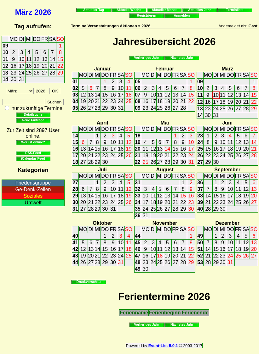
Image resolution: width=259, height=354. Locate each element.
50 (200, 242)
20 (45, 66)
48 (138, 262)
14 (52, 59)
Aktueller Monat (164, 10)
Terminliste (234, 10)
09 (5, 45)
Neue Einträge (33, 120)
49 (138, 269)
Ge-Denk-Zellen (33, 189)
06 (138, 88)
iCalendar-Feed (33, 158)
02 (75, 88)
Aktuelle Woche (129, 10)
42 (75, 249)
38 (200, 195)
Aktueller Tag (93, 10)
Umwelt (33, 202)
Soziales (33, 196)
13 (45, 59)
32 (138, 189)
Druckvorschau (89, 282)
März (23, 12)
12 (36, 59)
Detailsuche (33, 114)
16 (13, 66)
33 (138, 195)
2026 (42, 12)
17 (22, 66)
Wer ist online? (33, 142)
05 (75, 108)
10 (5, 52)
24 (22, 72)
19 (36, 66)
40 (200, 209)
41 (75, 242)
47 (138, 255)
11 (5, 59)
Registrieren (146, 15)
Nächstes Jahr (181, 57)
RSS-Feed (33, 153)
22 (60, 66)
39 (200, 202)
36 (138, 215)
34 (138, 202)
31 (22, 79)
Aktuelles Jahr (199, 10)
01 (75, 81)
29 (60, 72)
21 (52, 66)
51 (200, 249)
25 (29, 72)
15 (60, 59)
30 (13, 79)
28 (52, 72)
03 (75, 94)
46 (138, 249)
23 (13, 72)
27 (45, 72)
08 (138, 101)
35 (138, 209)
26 (36, 72)
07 (138, 94)
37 (200, 189)
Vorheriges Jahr (146, 57)
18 (29, 66)
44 (75, 262)
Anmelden (182, 15)
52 (200, 255)
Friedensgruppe (33, 182)
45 (138, 242)
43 (75, 255)
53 (200, 262)
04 (75, 101)
